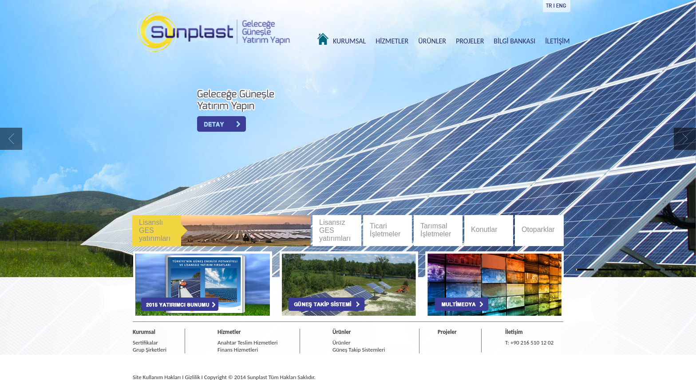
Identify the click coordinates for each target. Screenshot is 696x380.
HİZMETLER (392, 41)
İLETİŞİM (557, 41)
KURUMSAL (349, 41)
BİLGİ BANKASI (514, 41)
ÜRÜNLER (432, 41)
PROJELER (470, 41)
